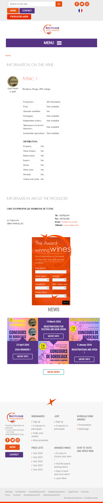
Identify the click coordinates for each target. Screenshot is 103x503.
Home (8, 55)
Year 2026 (38, 453)
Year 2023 (38, 465)
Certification (20, 492)
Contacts (85, 492)
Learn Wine (61, 478)
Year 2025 (38, 457)
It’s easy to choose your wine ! (62, 456)
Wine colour (42, 278)
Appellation (42, 286)
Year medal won (59, 286)
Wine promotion (40, 440)
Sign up (36, 421)
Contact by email (69, 222)
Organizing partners (56, 492)
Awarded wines (62, 447)
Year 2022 (38, 469)
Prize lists (37, 447)
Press (7, 495)
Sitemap (8, 492)
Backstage (84, 428)
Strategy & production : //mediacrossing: (81, 498)
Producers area (19, 16)
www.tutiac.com (71, 225)
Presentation (85, 424)
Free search (50, 270)
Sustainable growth (37, 492)
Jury (56, 416)
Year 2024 (38, 461)
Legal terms (73, 492)
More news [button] (53, 372)
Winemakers (38, 416)
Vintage (59, 278)
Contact (27, 10)
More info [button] (22, 356)
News (13, 10)
